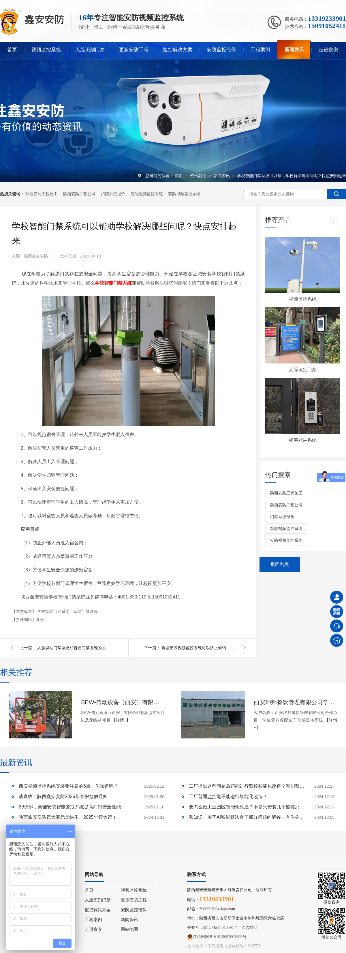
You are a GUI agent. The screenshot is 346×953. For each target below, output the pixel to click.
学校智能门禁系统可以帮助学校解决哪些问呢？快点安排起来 (291, 175)
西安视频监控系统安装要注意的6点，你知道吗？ (68, 786)
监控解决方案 (177, 49)
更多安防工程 (133, 49)
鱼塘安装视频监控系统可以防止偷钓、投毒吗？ (198, 647)
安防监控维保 (221, 49)
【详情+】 (121, 720)
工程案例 (260, 49)
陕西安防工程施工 (41, 194)
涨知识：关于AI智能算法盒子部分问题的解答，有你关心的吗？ (246, 817)
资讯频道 (198, 175)
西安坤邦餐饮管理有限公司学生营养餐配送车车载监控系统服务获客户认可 (295, 702)
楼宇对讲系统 (303, 440)
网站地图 (129, 929)
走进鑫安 (328, 49)
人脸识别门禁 (90, 49)
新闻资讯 (294, 49)
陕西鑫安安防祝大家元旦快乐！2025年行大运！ (68, 817)
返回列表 (279, 564)
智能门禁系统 (86, 611)
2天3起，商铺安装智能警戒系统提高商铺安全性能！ (72, 806)
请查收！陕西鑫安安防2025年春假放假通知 (63, 796)
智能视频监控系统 (147, 194)
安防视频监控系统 (184, 194)
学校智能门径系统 (54, 611)
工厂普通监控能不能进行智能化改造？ (228, 796)
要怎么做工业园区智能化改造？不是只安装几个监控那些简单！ (246, 806)
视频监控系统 (46, 49)
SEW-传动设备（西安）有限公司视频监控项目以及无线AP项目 (123, 702)
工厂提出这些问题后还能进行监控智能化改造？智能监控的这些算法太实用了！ (246, 786)
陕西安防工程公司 (79, 194)
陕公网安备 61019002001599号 (217, 937)
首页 (12, 49)
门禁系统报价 (113, 194)
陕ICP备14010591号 (220, 927)
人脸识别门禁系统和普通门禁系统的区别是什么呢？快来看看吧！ (74, 647)
